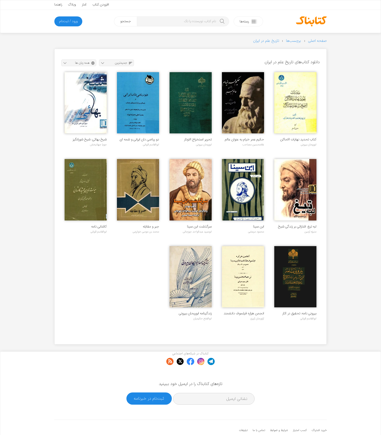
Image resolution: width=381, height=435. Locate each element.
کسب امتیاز (300, 415)
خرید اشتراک (319, 415)
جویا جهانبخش (98, 145)
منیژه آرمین (310, 232)
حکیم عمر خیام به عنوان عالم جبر (244, 139)
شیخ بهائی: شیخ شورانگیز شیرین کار (90, 139)
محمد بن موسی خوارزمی (146, 232)
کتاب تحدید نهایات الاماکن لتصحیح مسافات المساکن (298, 139)
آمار (84, 4)
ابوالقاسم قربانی (151, 145)
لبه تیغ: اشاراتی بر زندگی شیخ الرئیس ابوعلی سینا (297, 226)
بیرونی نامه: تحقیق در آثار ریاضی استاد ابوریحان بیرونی (297, 313)
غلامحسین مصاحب (253, 145)
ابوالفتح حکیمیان (202, 319)
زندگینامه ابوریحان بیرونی (195, 313)
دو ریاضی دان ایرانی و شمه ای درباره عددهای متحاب (139, 139)
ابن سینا (258, 226)
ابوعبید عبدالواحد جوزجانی (197, 232)
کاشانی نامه (99, 226)
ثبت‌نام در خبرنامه (149, 383)
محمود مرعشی (256, 232)
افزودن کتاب (101, 4)
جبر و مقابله (151, 226)
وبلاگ (72, 4)
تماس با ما (259, 415)
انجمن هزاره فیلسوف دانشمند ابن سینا (244, 313)
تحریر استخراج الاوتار (198, 139)
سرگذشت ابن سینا (199, 226)
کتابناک (300, 423)
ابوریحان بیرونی (308, 145)
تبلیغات (243, 415)
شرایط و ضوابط (279, 415)
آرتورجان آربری (257, 319)
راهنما (58, 4)
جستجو (125, 21)
